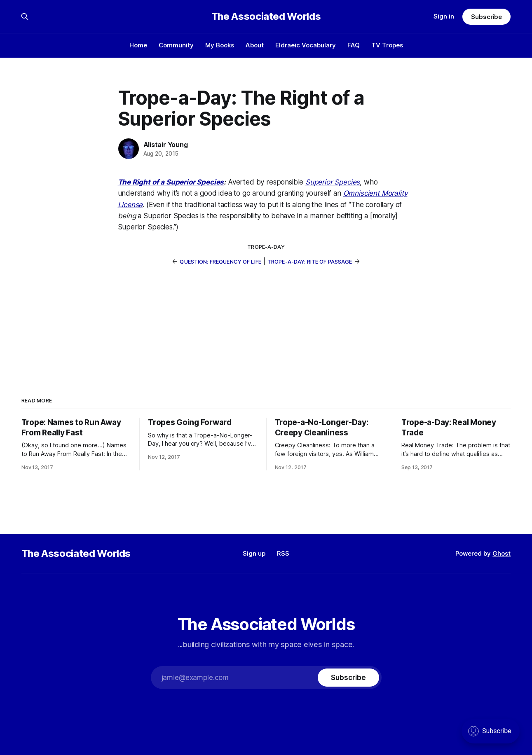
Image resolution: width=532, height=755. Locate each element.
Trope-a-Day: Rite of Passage (309, 261)
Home (138, 45)
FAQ (353, 45)
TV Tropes (387, 45)
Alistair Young (165, 144)
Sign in (444, 16)
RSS (283, 553)
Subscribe (486, 17)
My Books (219, 45)
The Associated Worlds (266, 16)
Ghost (501, 553)
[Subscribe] (348, 678)
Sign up (254, 553)
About (255, 45)
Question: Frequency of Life (220, 261)
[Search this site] (25, 16)
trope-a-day (265, 246)
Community (176, 45)
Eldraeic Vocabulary (305, 45)
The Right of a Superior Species (171, 182)
